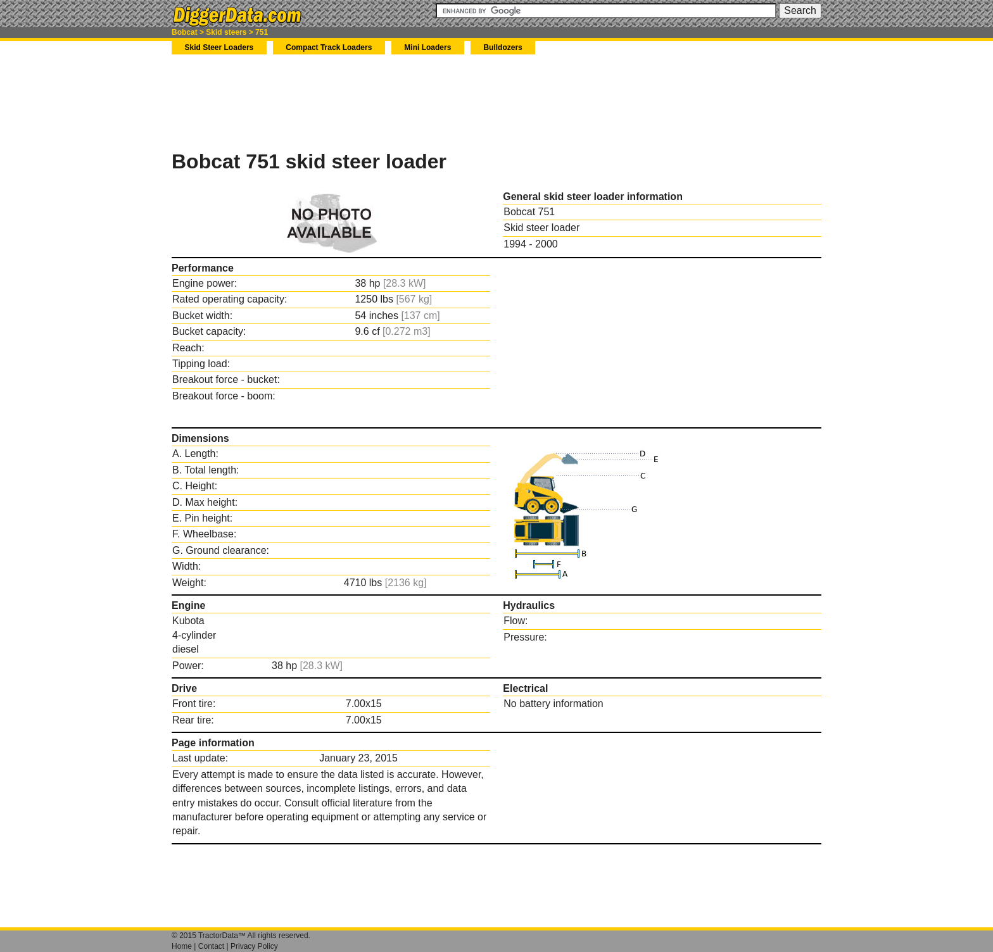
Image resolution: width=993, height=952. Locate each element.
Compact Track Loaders (329, 47)
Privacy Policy (254, 946)
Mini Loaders (427, 47)
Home (182, 946)
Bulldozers (502, 47)
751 (261, 32)
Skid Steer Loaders (219, 47)
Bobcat (185, 32)
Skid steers (226, 32)
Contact (211, 946)
